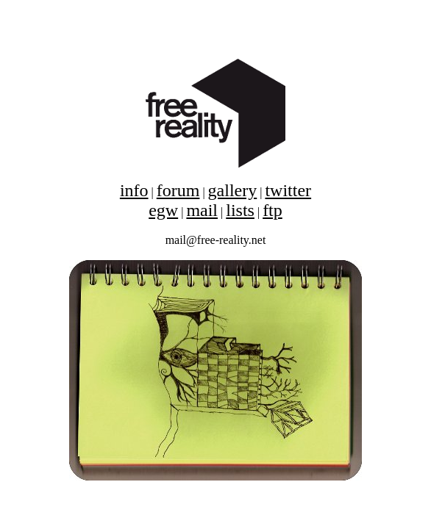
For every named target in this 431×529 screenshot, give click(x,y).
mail (202, 210)
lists (240, 210)
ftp (272, 210)
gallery (232, 190)
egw (163, 210)
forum (178, 190)
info (134, 190)
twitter (288, 190)
